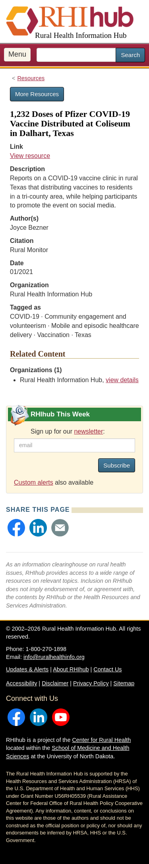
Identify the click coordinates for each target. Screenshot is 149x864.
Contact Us (107, 669)
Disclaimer (55, 683)
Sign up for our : (68, 431)
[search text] (76, 55)
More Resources (37, 94)
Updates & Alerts (27, 669)
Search (130, 54)
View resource (30, 155)
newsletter (88, 431)
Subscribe (116, 465)
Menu (17, 54)
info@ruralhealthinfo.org (54, 657)
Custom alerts (33, 482)
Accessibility (21, 683)
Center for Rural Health (101, 740)
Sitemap (123, 683)
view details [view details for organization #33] (122, 380)
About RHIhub (71, 669)
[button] (16, 527)
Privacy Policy (91, 683)
